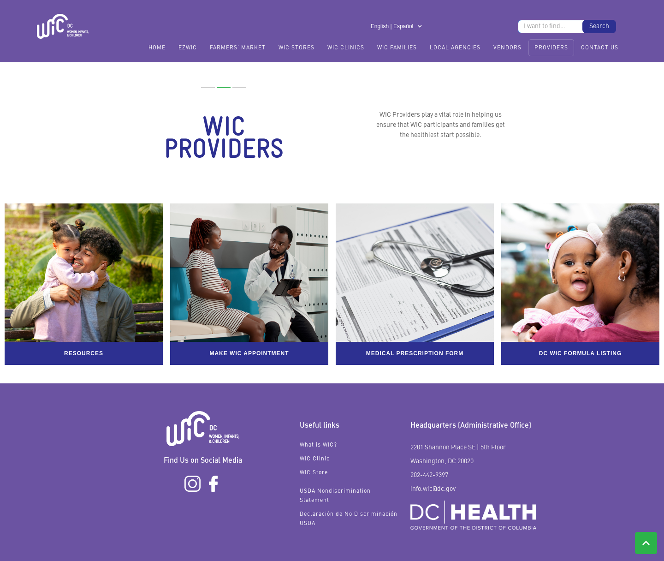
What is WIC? (318, 445)
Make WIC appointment (249, 353)
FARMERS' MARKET (238, 48)
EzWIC (187, 48)
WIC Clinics (345, 48)
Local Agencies (455, 48)
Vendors (507, 48)
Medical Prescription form (414, 353)
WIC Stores (296, 48)
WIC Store (314, 473)
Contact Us (599, 48)
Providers (551, 48)
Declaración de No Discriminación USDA (348, 519)
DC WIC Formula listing (580, 353)
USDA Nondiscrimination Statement (335, 496)
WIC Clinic (315, 459)
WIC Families (397, 48)
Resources (83, 353)
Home (157, 48)
